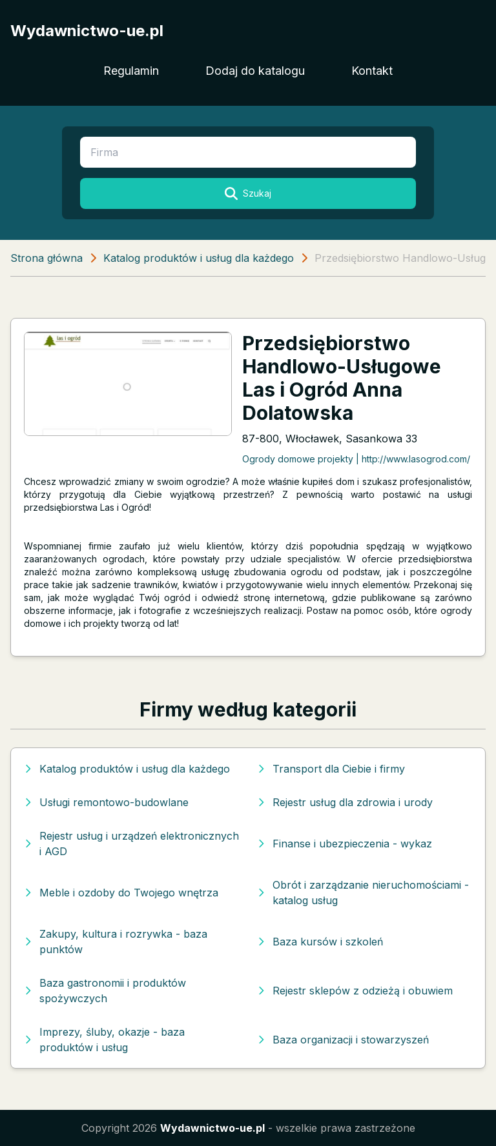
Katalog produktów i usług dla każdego (198, 258)
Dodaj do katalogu (255, 70)
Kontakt (372, 70)
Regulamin (131, 70)
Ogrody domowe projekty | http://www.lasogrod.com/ (356, 458)
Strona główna (46, 258)
